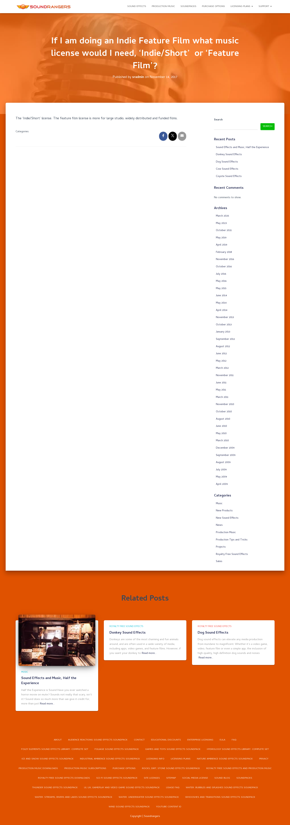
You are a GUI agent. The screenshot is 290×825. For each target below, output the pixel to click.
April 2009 (222, 484)
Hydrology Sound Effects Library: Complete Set (238, 749)
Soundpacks (188, 6)
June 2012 (221, 354)
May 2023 (221, 223)
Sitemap (171, 778)
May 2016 (221, 281)
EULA (222, 740)
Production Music (163, 6)
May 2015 (221, 288)
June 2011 (221, 383)
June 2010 (221, 426)
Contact (139, 740)
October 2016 (224, 266)
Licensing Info (155, 759)
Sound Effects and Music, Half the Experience (242, 147)
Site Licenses (152, 778)
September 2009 (225, 455)
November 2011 (225, 375)
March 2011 (222, 397)
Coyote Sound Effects (229, 176)
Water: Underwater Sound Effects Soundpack (149, 797)
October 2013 (224, 325)
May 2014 (221, 303)
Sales (219, 561)
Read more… (47, 703)
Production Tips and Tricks (231, 540)
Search (218, 120)
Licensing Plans (242, 6)
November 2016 (225, 259)
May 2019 (221, 238)
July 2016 (221, 274)
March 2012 (222, 368)
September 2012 (225, 339)
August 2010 (223, 419)
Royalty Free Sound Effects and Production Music (239, 769)
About (58, 740)
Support (265, 6)
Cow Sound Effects (227, 169)
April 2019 (221, 245)
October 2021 (224, 230)
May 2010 (221, 433)
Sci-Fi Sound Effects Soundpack (116, 778)
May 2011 (221, 390)
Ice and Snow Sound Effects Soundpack (48, 759)
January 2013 (223, 332)
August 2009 (223, 462)
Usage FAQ (172, 788)
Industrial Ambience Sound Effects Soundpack (110, 759)
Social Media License (195, 778)
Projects (221, 547)
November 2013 (225, 317)
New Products (224, 511)
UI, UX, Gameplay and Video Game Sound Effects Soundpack (122, 788)
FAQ (234, 740)
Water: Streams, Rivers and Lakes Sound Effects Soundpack (73, 797)
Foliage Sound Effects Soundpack (117, 749)
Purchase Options (213, 6)
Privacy (263, 759)
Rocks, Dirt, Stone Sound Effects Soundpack (171, 769)
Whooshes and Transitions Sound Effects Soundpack (220, 797)
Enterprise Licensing (200, 740)
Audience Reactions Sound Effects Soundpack (98, 740)
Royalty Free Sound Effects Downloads (64, 778)
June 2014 (221, 296)
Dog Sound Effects (227, 162)
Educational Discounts (166, 740)
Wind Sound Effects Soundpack (129, 807)
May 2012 (221, 361)
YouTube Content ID (168, 807)
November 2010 (225, 404)
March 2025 (222, 216)
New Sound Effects (227, 518)
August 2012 (223, 346)
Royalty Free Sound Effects (232, 554)
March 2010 (222, 441)
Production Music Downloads (38, 769)
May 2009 (221, 477)
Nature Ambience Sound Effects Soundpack (225, 759)
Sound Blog (222, 778)
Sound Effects (136, 6)
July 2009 (221, 470)
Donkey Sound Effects (229, 154)
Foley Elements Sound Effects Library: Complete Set (54, 749)
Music (219, 503)
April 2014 (221, 310)
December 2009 (225, 448)
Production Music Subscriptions (85, 769)
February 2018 (224, 252)
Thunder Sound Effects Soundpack (55, 788)
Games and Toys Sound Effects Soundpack (172, 749)
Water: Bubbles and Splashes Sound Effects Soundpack (222, 788)
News (219, 525)
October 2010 (224, 411)
